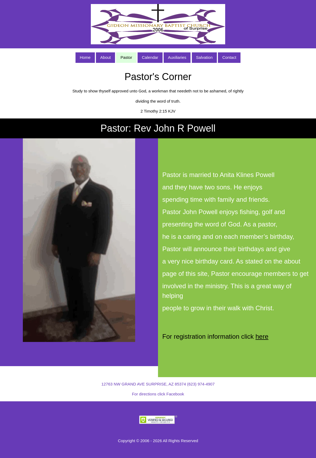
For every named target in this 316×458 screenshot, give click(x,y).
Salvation (204, 57)
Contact (229, 57)
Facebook (175, 394)
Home (85, 57)
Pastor (126, 57)
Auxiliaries (177, 57)
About (105, 57)
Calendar (150, 57)
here (262, 336)
